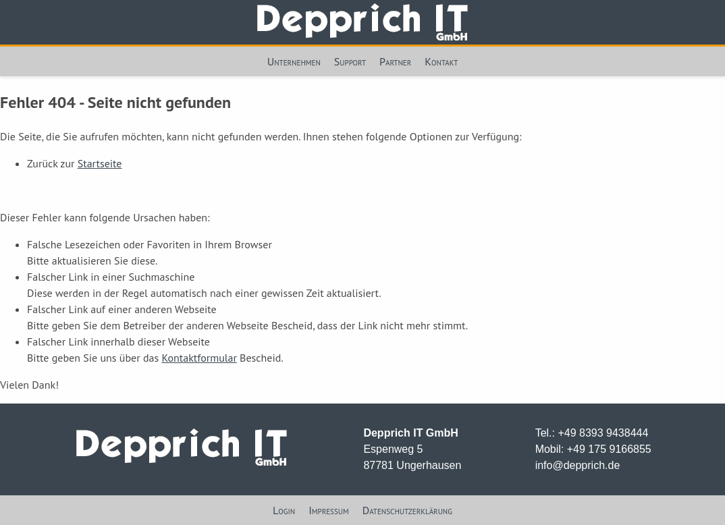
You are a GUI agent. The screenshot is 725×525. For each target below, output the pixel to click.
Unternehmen (294, 61)
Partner (395, 61)
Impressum (328, 510)
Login (284, 510)
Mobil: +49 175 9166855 (593, 449)
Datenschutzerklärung (407, 510)
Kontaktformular (198, 357)
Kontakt (441, 61)
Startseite (100, 163)
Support (350, 61)
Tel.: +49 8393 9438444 (592, 433)
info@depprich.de (577, 465)
